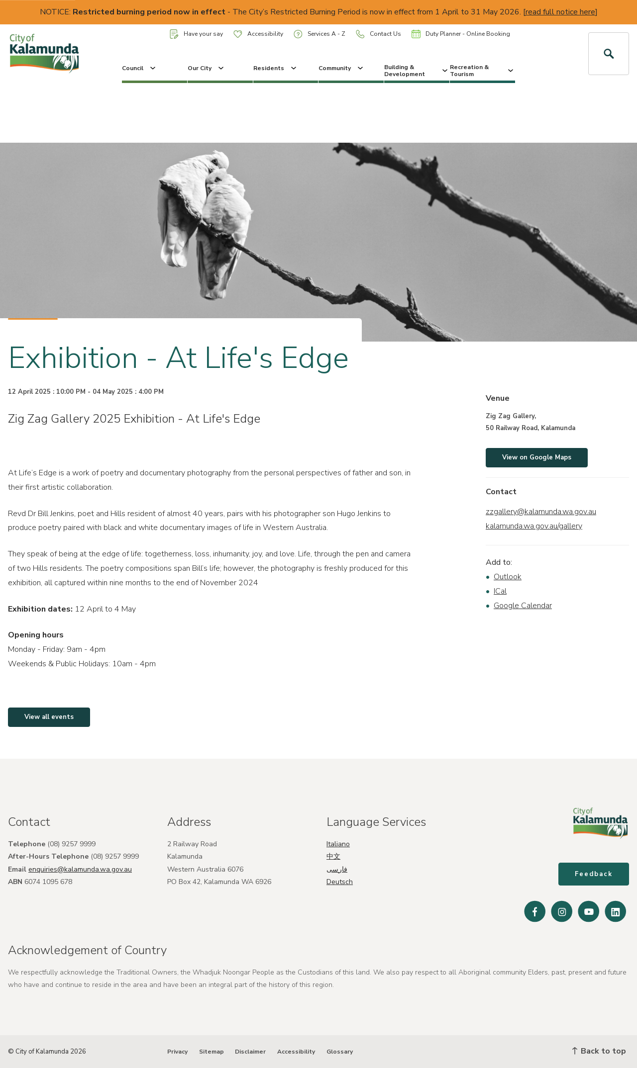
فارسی (336, 869)
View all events (49, 716)
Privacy (177, 1052)
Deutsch (339, 882)
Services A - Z (319, 34)
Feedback (594, 874)
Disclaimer (250, 1052)
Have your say (196, 34)
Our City (206, 68)
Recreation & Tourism (482, 70)
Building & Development (416, 70)
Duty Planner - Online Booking (461, 33)
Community (341, 68)
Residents (275, 68)
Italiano (338, 844)
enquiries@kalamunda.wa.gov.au (80, 869)
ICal (500, 591)
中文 (333, 856)
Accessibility (258, 34)
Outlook (508, 576)
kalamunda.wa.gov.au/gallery (534, 526)
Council (139, 68)
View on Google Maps (536, 457)
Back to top (599, 1051)
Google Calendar (523, 605)
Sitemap (211, 1052)
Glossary (339, 1052)
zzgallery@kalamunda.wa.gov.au (541, 511)
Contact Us (378, 34)
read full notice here (560, 11)
